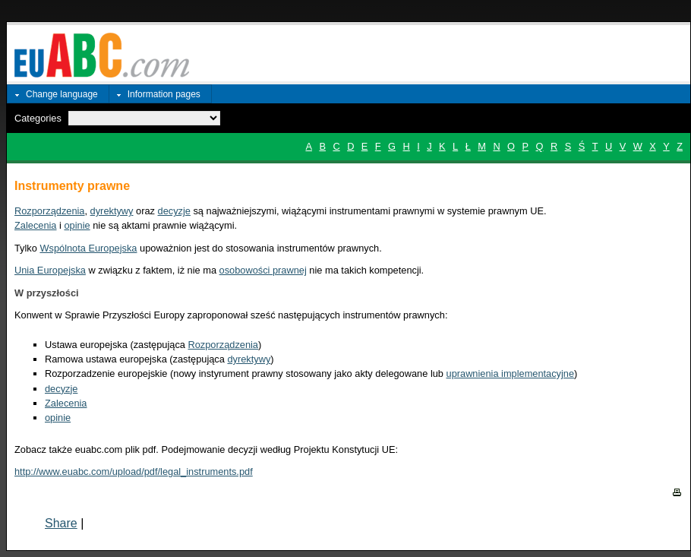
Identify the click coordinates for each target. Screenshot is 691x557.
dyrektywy (112, 211)
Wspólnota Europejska (88, 248)
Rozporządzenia (49, 211)
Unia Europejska (50, 270)
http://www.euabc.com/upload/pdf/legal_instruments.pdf (133, 471)
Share (61, 523)
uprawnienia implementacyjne (510, 373)
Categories (38, 118)
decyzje (174, 211)
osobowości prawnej (263, 270)
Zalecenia (35, 225)
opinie (77, 225)
